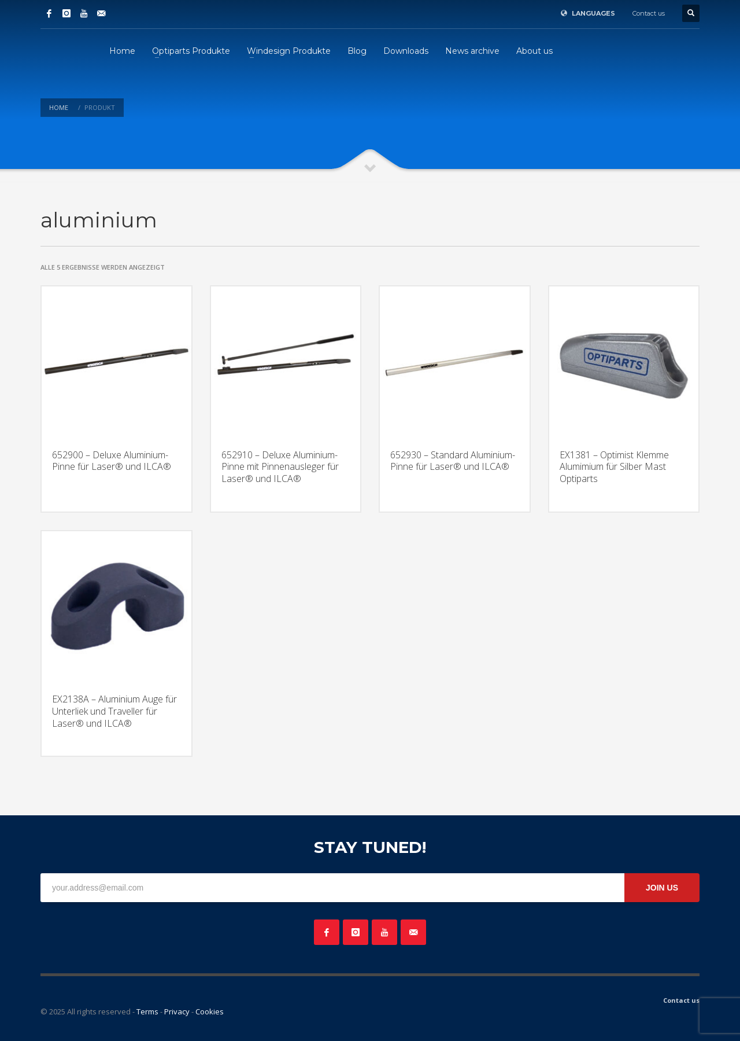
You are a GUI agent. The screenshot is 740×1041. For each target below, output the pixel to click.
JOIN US (662, 887)
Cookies (209, 1011)
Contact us (648, 13)
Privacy (177, 1011)
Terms (147, 1011)
